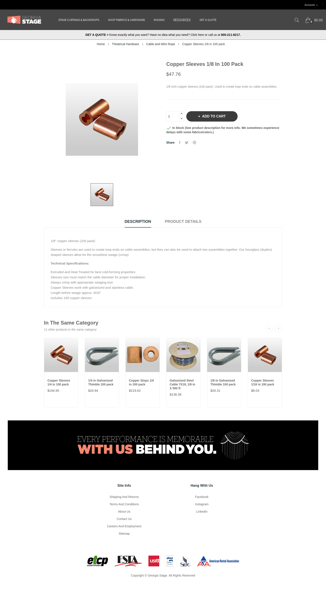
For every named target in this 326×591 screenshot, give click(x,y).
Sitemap (124, 533)
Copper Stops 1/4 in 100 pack (141, 382)
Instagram (201, 504)
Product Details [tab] (183, 221)
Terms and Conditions (124, 504)
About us (124, 511)
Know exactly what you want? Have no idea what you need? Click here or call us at (163, 34)
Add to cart (213, 116)
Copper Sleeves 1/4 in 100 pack (58, 382)
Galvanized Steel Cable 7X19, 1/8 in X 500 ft (182, 384)
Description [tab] (138, 221)
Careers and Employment (124, 526)
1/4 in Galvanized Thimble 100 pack (100, 382)
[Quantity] (172, 116)
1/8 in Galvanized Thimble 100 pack (223, 382)
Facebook (201, 497)
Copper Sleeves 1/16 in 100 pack (262, 382)
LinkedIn (202, 511)
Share (180, 142)
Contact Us (124, 519)
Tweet (187, 142)
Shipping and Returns (124, 497)
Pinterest (194, 142)
